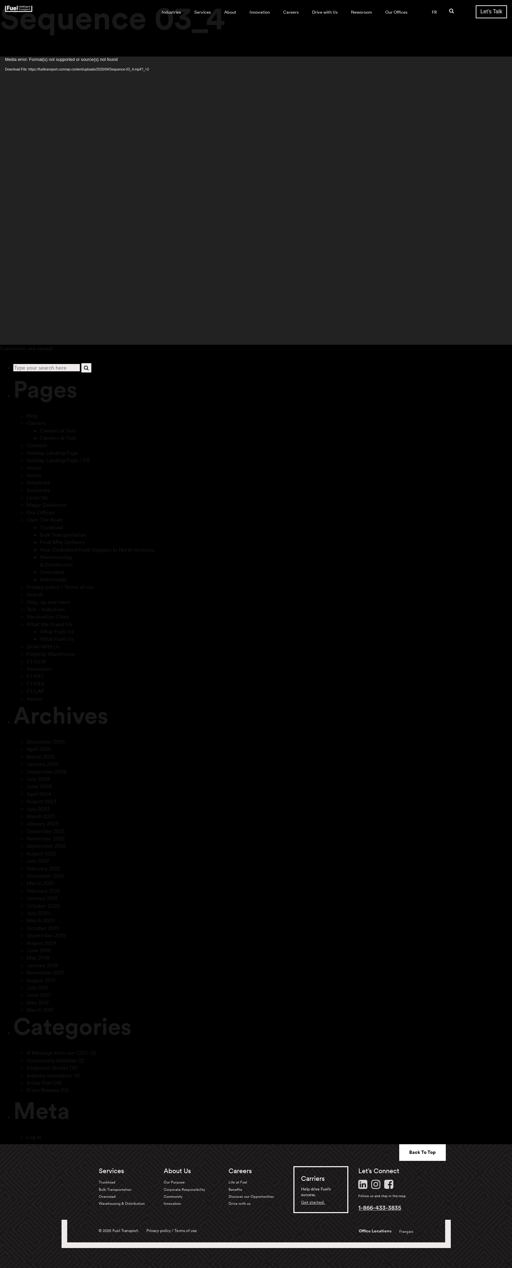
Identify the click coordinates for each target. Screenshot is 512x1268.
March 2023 (41, 816)
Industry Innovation (49, 1075)
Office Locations (375, 1231)
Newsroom (361, 12)
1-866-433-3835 (379, 1207)
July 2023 (38, 809)
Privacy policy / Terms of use (60, 587)
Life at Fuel (238, 1182)
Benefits (235, 1189)
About (230, 12)
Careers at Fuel (58, 430)
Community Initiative (52, 1060)
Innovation (260, 12)
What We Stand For (50, 624)
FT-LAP (35, 691)
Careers (291, 12)
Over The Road (44, 519)
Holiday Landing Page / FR (58, 460)
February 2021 (43, 890)
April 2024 (39, 794)
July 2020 (38, 913)
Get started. (313, 1202)
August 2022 (41, 853)
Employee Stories (47, 1067)
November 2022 (46, 838)
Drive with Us (325, 12)
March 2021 (40, 883)
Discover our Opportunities (251, 1196)
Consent (37, 445)
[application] (256, 201)
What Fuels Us (57, 631)
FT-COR (36, 661)
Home (34, 467)
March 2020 (41, 920)
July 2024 (38, 779)
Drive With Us (43, 646)
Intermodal (53, 579)
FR (434, 12)
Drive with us (240, 1203)
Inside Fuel (39, 1082)
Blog (32, 415)
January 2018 (42, 965)
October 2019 (43, 928)
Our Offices (396, 12)
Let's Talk (491, 11)
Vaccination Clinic (48, 616)
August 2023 (42, 801)
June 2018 (39, 950)
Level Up (37, 497)
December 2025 (46, 741)
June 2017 (39, 995)
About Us (177, 1171)
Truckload (51, 527)
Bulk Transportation (63, 534)
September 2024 (46, 771)
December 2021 (45, 875)
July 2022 (38, 860)
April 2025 (39, 749)
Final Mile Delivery (62, 542)
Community (173, 1196)
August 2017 (41, 980)
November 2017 (45, 972)
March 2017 (40, 1009)
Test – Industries (46, 609)
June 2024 (39, 786)
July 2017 (38, 987)
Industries (171, 12)
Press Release (43, 1090)
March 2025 (41, 756)
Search (35, 594)
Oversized (52, 572)
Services (202, 12)
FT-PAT (35, 676)
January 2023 (43, 823)
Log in (34, 1137)
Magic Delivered (46, 504)
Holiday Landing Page (52, 453)
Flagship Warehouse (51, 653)
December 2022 (46, 831)
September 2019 (46, 935)
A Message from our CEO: (58, 1052)
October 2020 (43, 905)
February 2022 (43, 868)
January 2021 (42, 898)
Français (406, 1231)
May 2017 (38, 1002)
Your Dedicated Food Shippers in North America (97, 549)
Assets (34, 698)
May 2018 (38, 957)
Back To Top (422, 1152)
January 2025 (43, 764)
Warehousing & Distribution (122, 1203)
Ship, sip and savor (49, 602)
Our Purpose (174, 1182)
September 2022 (46, 845)
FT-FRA (35, 683)
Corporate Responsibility (184, 1189)
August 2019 (41, 943)
